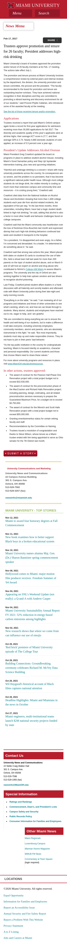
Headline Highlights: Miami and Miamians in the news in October (31, 702)
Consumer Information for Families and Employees (35, 821)
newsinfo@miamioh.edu (18, 497)
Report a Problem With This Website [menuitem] (23, 919)
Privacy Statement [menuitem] (13, 925)
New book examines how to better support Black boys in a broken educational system (29, 539)
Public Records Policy (20, 816)
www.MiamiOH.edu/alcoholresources (25, 364)
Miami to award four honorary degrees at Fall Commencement (31, 523)
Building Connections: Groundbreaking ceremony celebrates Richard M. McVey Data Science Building (31, 668)
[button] (47, 13)
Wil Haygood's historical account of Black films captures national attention (29, 686)
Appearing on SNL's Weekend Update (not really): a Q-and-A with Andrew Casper (29, 596)
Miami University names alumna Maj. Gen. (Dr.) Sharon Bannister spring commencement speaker (31, 557)
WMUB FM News (33, 854)
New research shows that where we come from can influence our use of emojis (32, 633)
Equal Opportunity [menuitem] (14, 895)
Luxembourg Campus (35, 843)
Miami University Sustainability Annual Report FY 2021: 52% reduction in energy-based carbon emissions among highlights (32, 615)
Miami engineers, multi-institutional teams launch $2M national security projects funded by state (31, 720)
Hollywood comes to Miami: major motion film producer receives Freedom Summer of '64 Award (30, 578)
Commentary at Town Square (39, 859)
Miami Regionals (33, 838)
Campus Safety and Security (23, 811)
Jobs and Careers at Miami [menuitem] (18, 937)
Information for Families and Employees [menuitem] (25, 901)
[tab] (20, 13)
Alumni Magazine (37, 849)
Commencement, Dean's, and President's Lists (33, 807)
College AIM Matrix (35, 269)
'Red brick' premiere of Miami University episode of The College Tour (29, 649)
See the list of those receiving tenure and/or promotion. (30, 111)
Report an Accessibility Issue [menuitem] (19, 907)
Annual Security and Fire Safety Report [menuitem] (25, 913)
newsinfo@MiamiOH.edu (16, 785)
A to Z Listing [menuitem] (11, 931)
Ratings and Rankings (20, 802)
